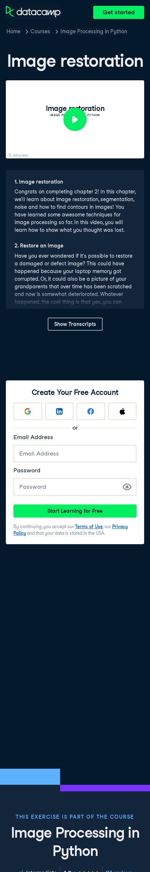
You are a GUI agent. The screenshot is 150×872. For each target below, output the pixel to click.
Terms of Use (89, 526)
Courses (40, 31)
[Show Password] (127, 487)
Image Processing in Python (93, 31)
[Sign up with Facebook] (90, 411)
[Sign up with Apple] (122, 411)
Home (13, 31)
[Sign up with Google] (27, 411)
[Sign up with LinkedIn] (59, 411)
